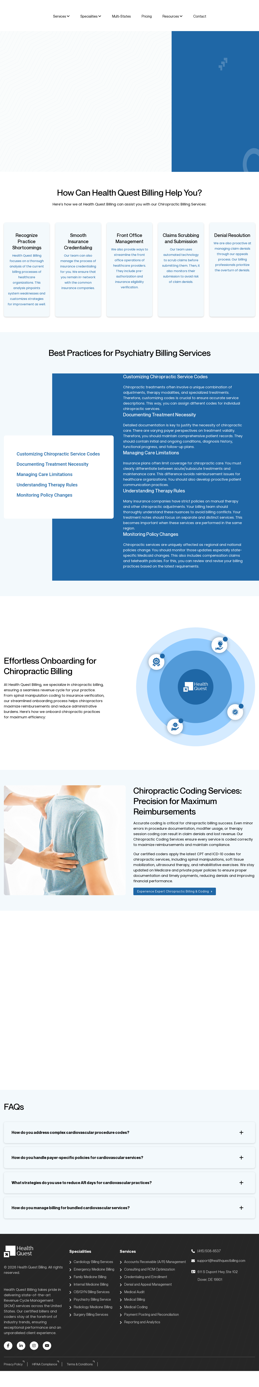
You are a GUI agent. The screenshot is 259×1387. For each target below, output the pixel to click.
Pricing (146, 16)
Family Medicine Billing (87, 1277)
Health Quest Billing (32, 1267)
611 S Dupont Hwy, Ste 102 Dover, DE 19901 (214, 1276)
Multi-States (121, 16)
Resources (172, 16)
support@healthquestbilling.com (218, 1260)
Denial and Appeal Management (146, 1284)
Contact (199, 16)
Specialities (90, 16)
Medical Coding (133, 1307)
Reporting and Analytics (140, 1322)
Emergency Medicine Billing (91, 1269)
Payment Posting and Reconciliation (149, 1314)
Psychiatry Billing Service (90, 1299)
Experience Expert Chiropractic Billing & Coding (174, 891)
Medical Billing (132, 1299)
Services (61, 16)
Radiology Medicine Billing (90, 1307)
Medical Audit (132, 1292)
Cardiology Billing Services (91, 1262)
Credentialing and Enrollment (143, 1277)
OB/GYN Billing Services (89, 1292)
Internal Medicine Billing (88, 1284)
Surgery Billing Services (88, 1314)
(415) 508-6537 (206, 1251)
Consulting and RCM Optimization (147, 1269)
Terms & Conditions (81, 1364)
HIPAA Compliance (46, 1364)
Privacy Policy (14, 1364)
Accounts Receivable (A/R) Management (153, 1262)
